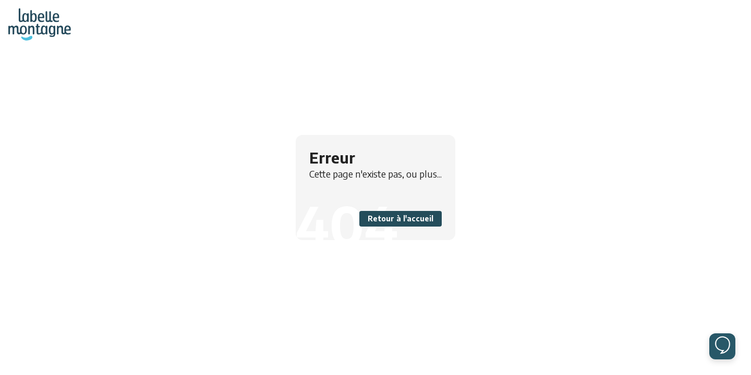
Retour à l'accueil (400, 218)
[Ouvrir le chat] (722, 346)
